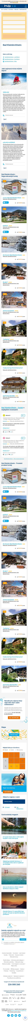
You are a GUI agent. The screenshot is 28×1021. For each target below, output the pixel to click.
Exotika (6, 955)
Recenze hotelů (19, 955)
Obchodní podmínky (9, 962)
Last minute (22, 953)
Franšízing (12, 971)
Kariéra (22, 969)
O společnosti (19, 971)
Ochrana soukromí (8, 976)
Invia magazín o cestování (18, 964)
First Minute (11, 9)
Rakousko (16, 9)
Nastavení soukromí (19, 976)
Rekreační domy (14, 957)
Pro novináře (6, 969)
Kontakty (14, 973)
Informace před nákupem (17, 960)
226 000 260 (14, 984)
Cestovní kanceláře (7, 953)
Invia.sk (12, 1010)
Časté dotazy (6, 960)
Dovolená (6, 9)
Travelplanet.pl (22, 1010)
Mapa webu (14, 965)
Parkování (11, 955)
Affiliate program (15, 969)
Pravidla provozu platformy (14, 978)
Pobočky (6, 971)
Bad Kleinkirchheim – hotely (12, 408)
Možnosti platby (6, 964)
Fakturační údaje (19, 962)
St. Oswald (7, 807)
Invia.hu (16, 1010)
